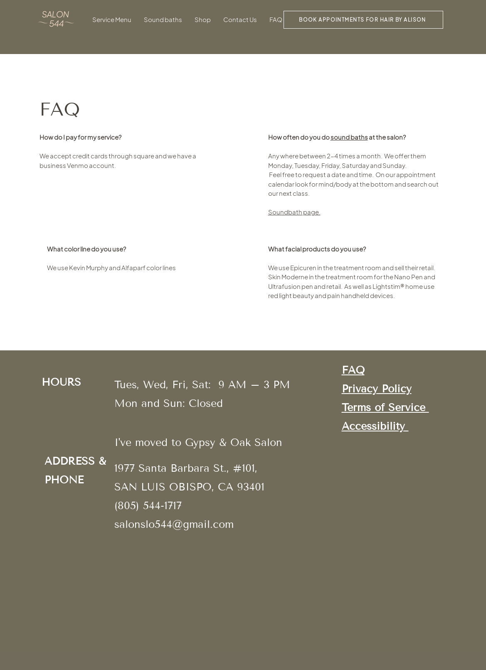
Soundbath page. (294, 212)
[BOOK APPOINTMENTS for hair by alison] (363, 20)
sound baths (349, 137)
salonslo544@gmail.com (174, 524)
